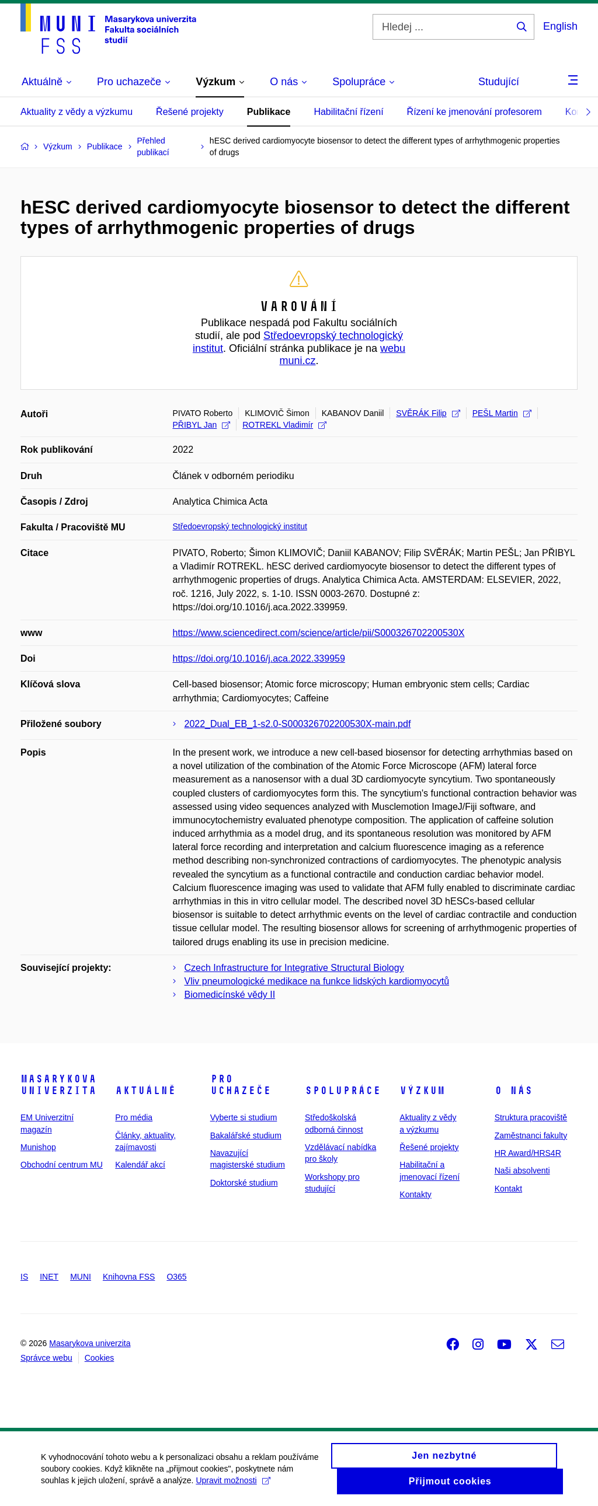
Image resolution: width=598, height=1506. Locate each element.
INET (49, 1276)
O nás (514, 1090)
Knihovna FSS (129, 1276)
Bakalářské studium (245, 1135)
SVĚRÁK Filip (428, 413)
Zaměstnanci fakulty (531, 1135)
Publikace (269, 112)
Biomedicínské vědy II (230, 995)
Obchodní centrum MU (61, 1164)
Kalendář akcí (140, 1164)
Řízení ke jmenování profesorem (474, 112)
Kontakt (508, 1188)
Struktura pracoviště (531, 1117)
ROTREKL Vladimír (284, 424)
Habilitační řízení (348, 112)
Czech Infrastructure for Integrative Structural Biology (294, 968)
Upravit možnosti (233, 1486)
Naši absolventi (522, 1170)
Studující (498, 82)
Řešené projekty (190, 112)
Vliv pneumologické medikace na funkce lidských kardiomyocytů (317, 981)
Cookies (99, 1357)
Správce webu (46, 1357)
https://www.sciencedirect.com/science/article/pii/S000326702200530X (319, 633)
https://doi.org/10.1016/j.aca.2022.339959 (259, 658)
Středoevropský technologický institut (240, 526)
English (560, 26)
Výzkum (422, 1090)
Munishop (38, 1147)
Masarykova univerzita (58, 1084)
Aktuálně (145, 1090)
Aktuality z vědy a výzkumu (76, 112)
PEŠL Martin (501, 413)
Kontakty (415, 1194)
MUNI (80, 1276)
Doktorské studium (244, 1182)
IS (24, 1276)
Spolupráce (343, 1090)
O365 (176, 1276)
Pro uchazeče (240, 1084)
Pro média (133, 1117)
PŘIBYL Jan (202, 424)
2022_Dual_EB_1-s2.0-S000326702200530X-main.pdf (298, 724)
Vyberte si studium (243, 1117)
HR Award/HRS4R (528, 1153)
